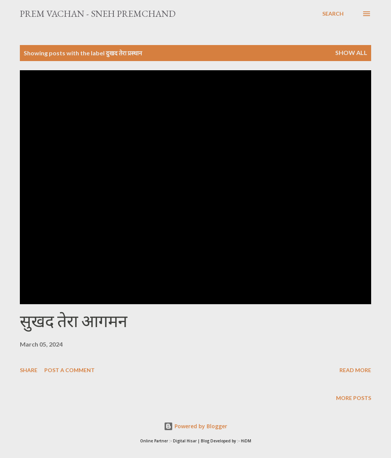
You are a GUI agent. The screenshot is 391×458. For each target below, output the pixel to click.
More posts (353, 398)
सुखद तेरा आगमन (73, 321)
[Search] (333, 13)
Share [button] (28, 370)
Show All (351, 52)
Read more (355, 370)
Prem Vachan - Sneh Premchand (98, 13)
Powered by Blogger (195, 426)
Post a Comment (69, 370)
